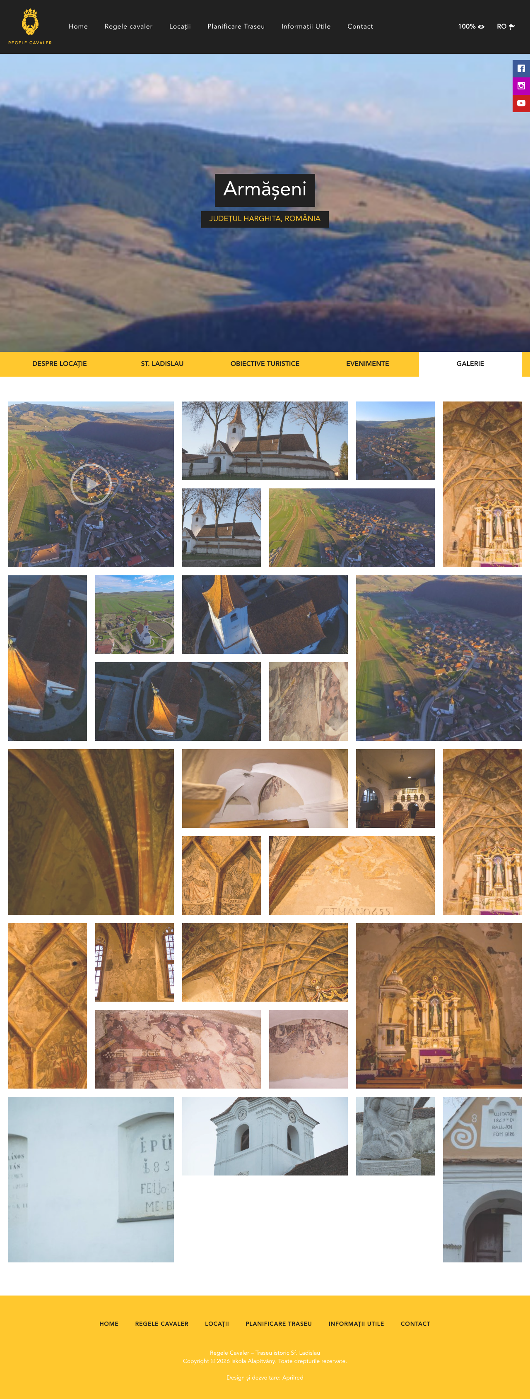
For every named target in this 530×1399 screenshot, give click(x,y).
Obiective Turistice (265, 364)
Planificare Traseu (236, 27)
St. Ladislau (162, 364)
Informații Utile (306, 27)
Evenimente (367, 364)
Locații (180, 27)
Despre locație (59, 364)
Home (78, 27)
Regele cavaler (129, 27)
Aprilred (293, 1378)
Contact (360, 27)
